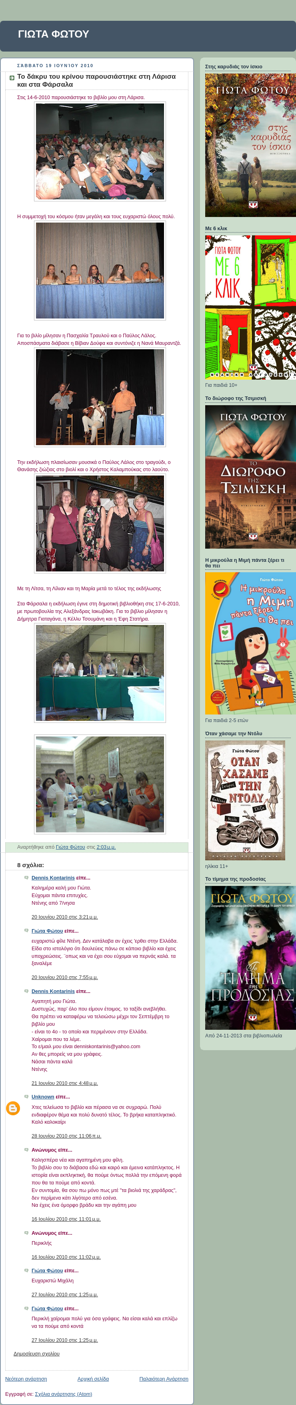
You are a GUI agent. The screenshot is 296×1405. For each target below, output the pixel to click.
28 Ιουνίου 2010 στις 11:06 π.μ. (66, 1136)
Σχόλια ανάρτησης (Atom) (63, 1394)
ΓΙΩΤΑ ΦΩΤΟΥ (53, 34)
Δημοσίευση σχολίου (37, 1354)
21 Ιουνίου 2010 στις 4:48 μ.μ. (65, 1083)
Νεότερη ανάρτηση (26, 1379)
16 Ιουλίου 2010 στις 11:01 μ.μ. (66, 1219)
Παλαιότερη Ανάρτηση (163, 1379)
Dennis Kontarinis (53, 878)
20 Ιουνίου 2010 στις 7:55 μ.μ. (65, 977)
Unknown (43, 1097)
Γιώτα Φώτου (47, 931)
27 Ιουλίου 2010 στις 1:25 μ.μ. (65, 1295)
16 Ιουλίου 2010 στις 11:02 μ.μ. (66, 1257)
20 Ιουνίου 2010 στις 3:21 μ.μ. (65, 917)
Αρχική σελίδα (93, 1379)
